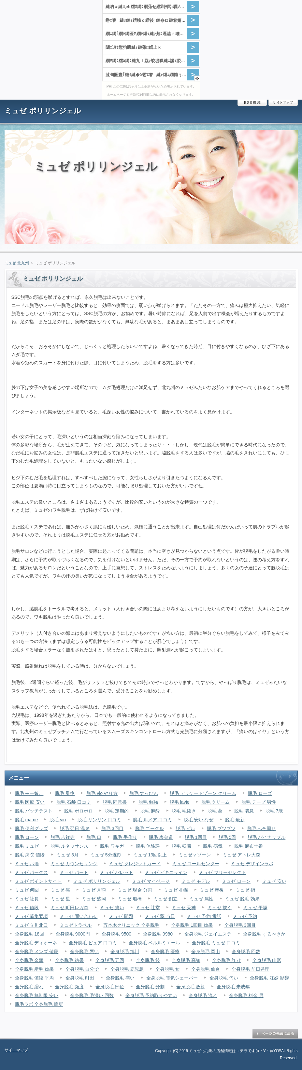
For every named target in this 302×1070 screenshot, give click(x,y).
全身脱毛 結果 (69, 960)
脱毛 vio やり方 (102, 793)
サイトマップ (283, 103)
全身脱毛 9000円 (73, 934)
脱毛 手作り (125, 837)
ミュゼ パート (74, 872)
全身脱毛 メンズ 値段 (37, 951)
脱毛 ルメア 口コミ (152, 819)
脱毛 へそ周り (261, 828)
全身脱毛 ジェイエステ (207, 934)
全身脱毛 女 (167, 969)
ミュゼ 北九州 (17, 263)
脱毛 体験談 (148, 846)
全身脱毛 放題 (190, 986)
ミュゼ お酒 (27, 863)
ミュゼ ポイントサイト (38, 881)
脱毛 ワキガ (112, 846)
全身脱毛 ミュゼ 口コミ (216, 942)
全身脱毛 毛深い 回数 (92, 995)
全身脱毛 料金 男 (246, 995)
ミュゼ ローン (236, 881)
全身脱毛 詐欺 (226, 960)
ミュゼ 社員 (27, 898)
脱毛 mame (26, 819)
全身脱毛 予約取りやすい (151, 995)
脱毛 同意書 (115, 802)
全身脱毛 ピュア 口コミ (93, 942)
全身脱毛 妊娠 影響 (269, 977)
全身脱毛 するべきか (264, 934)
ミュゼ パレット (116, 872)
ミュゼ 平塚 (255, 907)
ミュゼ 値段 (27, 907)
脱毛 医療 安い (30, 802)
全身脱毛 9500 (116, 934)
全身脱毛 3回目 (240, 925)
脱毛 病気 (213, 846)
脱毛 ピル (185, 828)
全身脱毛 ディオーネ (36, 942)
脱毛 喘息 (244, 810)
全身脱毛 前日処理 (250, 969)
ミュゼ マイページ (151, 881)
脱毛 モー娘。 (29, 793)
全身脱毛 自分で (82, 969)
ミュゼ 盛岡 (94, 898)
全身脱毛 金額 (29, 960)
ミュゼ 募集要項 (31, 916)
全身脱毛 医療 (165, 951)
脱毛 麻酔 (150, 810)
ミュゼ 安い (274, 881)
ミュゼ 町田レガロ (69, 907)
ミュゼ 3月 (67, 854)
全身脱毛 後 (148, 960)
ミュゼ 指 (245, 890)
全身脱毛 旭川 (124, 951)
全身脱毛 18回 (29, 934)
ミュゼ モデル (195, 881)
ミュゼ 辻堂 (148, 907)
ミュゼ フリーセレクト (222, 872)
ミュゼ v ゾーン (195, 854)
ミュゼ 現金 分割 (135, 890)
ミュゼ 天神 (184, 907)
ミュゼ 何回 (27, 890)
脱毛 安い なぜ (199, 819)
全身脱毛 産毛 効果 (34, 969)
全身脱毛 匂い (223, 977)
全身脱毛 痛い (120, 977)
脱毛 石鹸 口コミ (73, 802)
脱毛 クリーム (215, 802)
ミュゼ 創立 (165, 898)
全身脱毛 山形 (266, 960)
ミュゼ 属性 (201, 898)
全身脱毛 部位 (109, 986)
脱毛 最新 (235, 819)
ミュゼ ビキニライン (166, 872)
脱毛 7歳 (274, 810)
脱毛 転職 (181, 846)
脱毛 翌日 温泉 (75, 828)
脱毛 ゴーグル (149, 828)
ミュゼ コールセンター (195, 863)
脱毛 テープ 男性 (258, 802)
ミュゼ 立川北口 (31, 925)
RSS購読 (252, 103)
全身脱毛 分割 (150, 986)
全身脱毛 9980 (158, 934)
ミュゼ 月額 (94, 890)
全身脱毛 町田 (79, 977)
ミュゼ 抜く (220, 907)
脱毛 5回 (227, 837)
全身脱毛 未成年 (233, 986)
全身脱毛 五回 (109, 960)
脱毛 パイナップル (266, 837)
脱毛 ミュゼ (27, 846)
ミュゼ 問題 (121, 916)
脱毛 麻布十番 (248, 846)
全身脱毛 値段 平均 (34, 977)
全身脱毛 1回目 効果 (192, 925)
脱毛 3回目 (112, 828)
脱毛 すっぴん (143, 793)
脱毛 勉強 (148, 802)
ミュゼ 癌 (60, 890)
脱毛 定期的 (117, 810)
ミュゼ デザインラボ (252, 863)
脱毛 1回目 (196, 837)
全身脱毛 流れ (203, 995)
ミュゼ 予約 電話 (204, 916)
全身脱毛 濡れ (29, 986)
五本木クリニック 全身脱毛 (131, 925)
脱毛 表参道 (161, 837)
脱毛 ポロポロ (78, 810)
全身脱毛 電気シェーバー (172, 977)
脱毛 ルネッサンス (69, 846)
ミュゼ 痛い (112, 907)
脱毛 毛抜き (184, 810)
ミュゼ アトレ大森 (241, 854)
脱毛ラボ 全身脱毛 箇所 (39, 1004)
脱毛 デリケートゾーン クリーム (203, 793)
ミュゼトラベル (76, 925)
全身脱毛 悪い (84, 951)
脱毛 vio (58, 819)
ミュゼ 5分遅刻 (106, 854)
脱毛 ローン (27, 837)
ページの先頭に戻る (275, 1033)
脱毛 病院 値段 (30, 854)
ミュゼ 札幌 (176, 890)
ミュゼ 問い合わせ (78, 916)
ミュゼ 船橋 (130, 898)
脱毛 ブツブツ (221, 828)
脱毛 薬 (215, 810)
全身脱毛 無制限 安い (37, 995)
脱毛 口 (93, 837)
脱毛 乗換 (65, 793)
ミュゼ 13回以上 (150, 854)
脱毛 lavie (180, 802)
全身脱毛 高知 (186, 960)
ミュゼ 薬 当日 (160, 916)
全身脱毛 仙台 (205, 969)
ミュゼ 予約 (245, 916)
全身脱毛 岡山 (205, 951)
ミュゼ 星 (60, 898)
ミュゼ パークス (31, 872)
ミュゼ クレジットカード (135, 863)
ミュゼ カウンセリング (73, 863)
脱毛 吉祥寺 (62, 837)
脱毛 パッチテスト (34, 810)
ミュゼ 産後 (212, 890)
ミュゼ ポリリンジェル (43, 111)
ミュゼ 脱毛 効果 (242, 898)
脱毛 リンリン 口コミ (99, 819)
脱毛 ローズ (260, 793)
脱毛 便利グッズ (31, 828)
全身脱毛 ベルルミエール (154, 942)
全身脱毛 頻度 (69, 986)
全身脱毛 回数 (246, 951)
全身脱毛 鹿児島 (127, 969)
